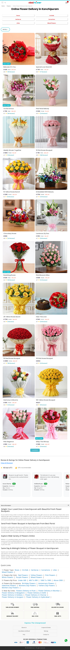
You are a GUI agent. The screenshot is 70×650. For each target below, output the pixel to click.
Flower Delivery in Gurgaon (12, 597)
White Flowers (7, 577)
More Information (35, 505)
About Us (24, 627)
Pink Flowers (50, 575)
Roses (18, 15)
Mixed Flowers (52, 23)
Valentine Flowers (9, 585)
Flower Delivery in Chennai (35, 595)
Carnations (51, 19)
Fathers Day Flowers (47, 585)
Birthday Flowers (29, 583)
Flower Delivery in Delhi (36, 593)
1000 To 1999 (45, 580)
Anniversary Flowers (46, 583)
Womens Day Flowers (27, 585)
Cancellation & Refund (24, 631)
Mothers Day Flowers (10, 587)
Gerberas (18, 19)
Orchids (51, 15)
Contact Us (46, 634)
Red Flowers (23, 575)
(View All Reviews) (7, 463)
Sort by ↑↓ (5, 29)
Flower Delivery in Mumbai (49, 591)
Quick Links (6, 565)
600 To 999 (33, 580)
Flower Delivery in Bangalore (13, 593)
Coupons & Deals (46, 627)
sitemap (46, 631)
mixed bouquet (40, 541)
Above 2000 (58, 580)
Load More (35, 450)
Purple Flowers (22, 577)
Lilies (18, 23)
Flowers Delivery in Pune (26, 591)
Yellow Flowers (36, 575)
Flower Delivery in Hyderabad (38, 597)
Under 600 (22, 580)
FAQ (24, 634)
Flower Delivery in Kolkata (12, 595)
